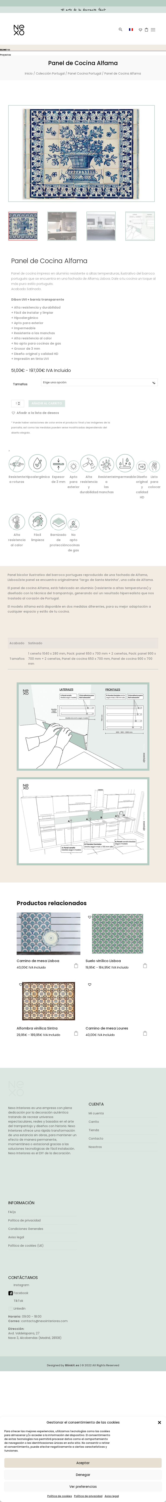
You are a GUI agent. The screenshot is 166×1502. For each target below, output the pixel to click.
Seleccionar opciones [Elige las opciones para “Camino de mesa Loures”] (145, 1164)
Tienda (94, 1261)
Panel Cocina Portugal (84, 73)
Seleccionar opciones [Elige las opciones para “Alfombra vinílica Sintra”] (76, 1164)
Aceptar (83, 1463)
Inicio (29, 73)
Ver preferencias (83, 1486)
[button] (159, 1422)
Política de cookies (59, 1496)
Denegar (83, 1474)
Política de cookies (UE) (26, 1376)
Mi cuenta (96, 1244)
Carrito (94, 1252)
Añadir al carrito (47, 403)
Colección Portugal (50, 73)
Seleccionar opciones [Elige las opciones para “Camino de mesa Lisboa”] (76, 1075)
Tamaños (20, 384)
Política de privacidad (88, 1496)
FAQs (12, 1342)
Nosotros (95, 1278)
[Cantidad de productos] (17, 403)
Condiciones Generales (25, 1359)
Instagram (21, 1415)
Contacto (96, 1269)
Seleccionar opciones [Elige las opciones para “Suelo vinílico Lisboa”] (145, 1075)
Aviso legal (112, 1496)
